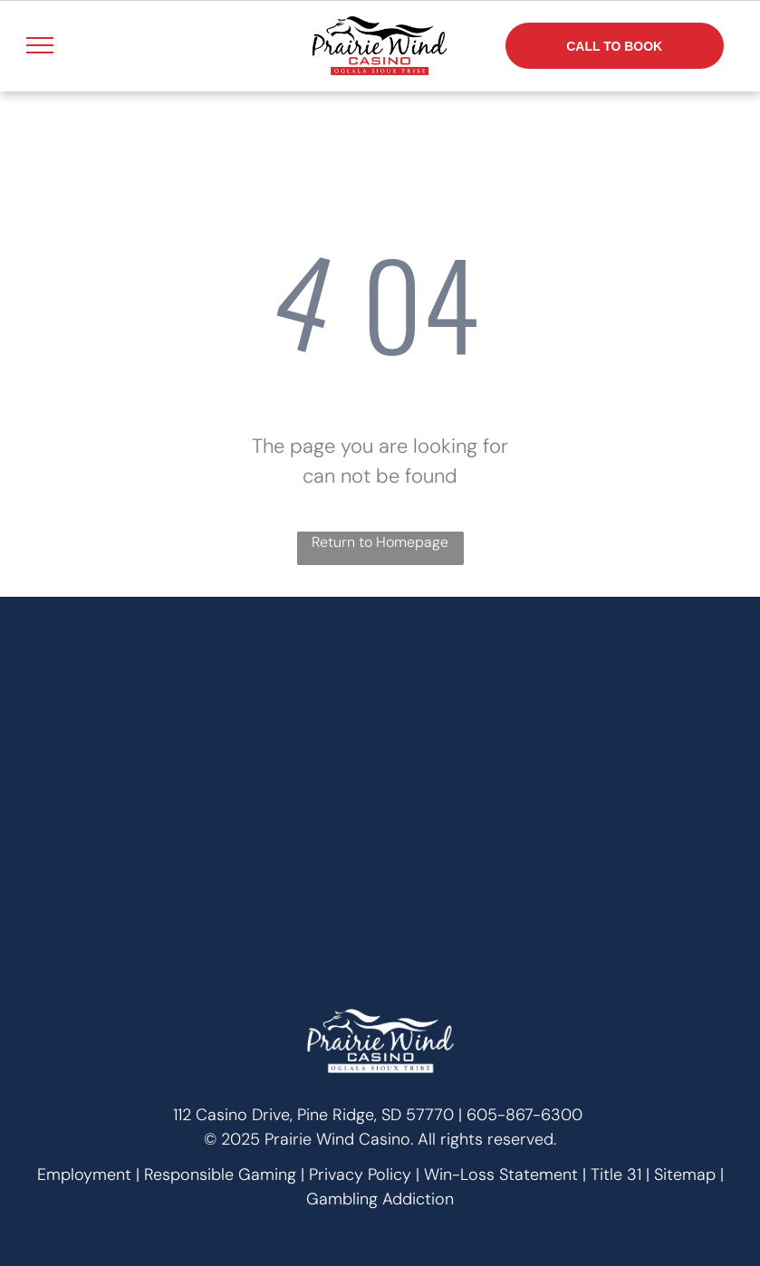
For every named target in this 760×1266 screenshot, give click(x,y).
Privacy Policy (360, 1174)
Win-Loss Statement (501, 1174)
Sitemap (685, 1174)
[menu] (39, 45)
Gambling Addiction (380, 1199)
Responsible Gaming (220, 1174)
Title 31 (616, 1174)
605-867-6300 (524, 1115)
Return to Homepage (380, 541)
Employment (84, 1174)
